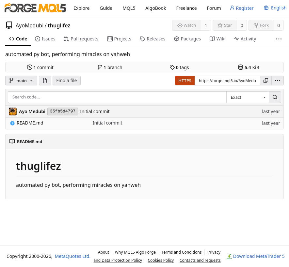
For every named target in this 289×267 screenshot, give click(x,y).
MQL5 (128, 8)
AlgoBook (155, 8)
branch (109, 67)
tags (179, 67)
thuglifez (59, 25)
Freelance (186, 8)
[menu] (274, 8)
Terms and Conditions (182, 252)
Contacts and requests (200, 260)
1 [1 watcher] (206, 25)
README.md (26, 123)
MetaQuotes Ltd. (73, 256)
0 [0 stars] (242, 25)
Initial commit (95, 111)
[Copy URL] (266, 80)
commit (40, 67)
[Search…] (275, 97)
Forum (214, 8)
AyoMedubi (29, 25)
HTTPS (184, 80)
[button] (45, 80)
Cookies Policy (161, 260)
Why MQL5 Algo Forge (135, 252)
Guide (106, 8)
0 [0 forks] (278, 25)
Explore (81, 8)
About (103, 252)
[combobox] (247, 97)
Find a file (66, 80)
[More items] (279, 39)
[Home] (35, 8)
